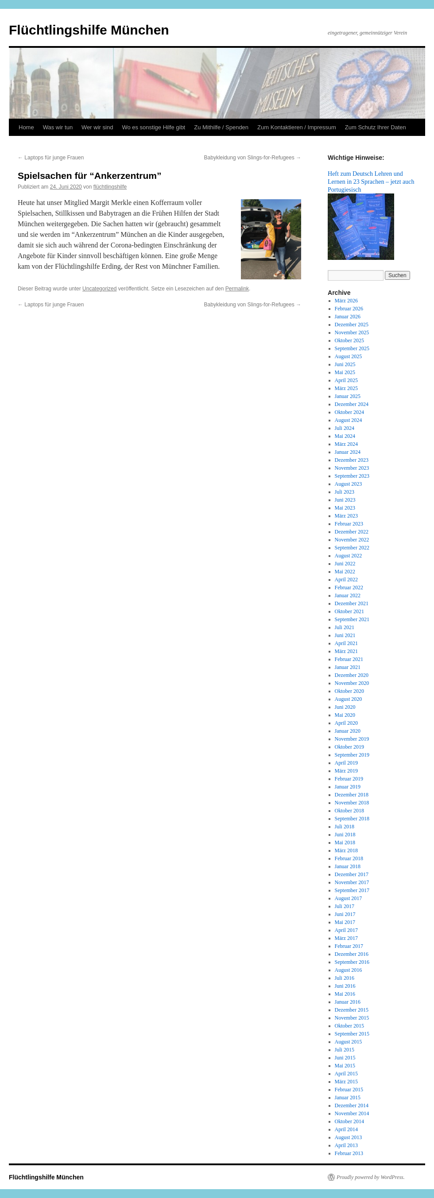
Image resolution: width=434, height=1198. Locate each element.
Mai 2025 (345, 372)
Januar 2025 (347, 396)
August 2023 (348, 484)
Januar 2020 (347, 731)
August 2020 (348, 699)
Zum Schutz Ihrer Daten (375, 127)
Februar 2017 (349, 946)
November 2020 (352, 683)
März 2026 (346, 301)
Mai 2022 (345, 571)
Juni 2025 (345, 364)
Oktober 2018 (349, 811)
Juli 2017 (344, 906)
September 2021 (352, 619)
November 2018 (352, 803)
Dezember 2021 (351, 603)
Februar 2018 (349, 858)
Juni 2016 (345, 986)
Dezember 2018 (351, 795)
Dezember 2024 (351, 404)
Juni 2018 (345, 834)
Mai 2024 (345, 436)
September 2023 (352, 476)
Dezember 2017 (351, 874)
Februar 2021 (349, 659)
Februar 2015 (349, 1089)
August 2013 (348, 1137)
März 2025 (346, 388)
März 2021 (346, 651)
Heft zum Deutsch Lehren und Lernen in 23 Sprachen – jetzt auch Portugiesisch (371, 181)
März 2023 (346, 516)
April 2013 (346, 1145)
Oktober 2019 (349, 747)
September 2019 (352, 755)
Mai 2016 (345, 994)
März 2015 (346, 1081)
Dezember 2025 (351, 324)
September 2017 (352, 890)
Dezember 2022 (351, 532)
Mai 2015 (345, 1066)
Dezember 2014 (351, 1105)
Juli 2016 (344, 978)
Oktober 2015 (349, 1026)
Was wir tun (58, 127)
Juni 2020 (345, 707)
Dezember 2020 (351, 675)
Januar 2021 (347, 667)
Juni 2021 (345, 635)
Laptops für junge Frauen (51, 158)
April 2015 (346, 1073)
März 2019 (346, 771)
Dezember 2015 (351, 1010)
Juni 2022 (345, 563)
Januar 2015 (347, 1097)
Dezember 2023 (351, 460)
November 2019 (352, 739)
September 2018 (352, 818)
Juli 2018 (344, 826)
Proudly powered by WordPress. (371, 1177)
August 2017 (348, 898)
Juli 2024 (344, 428)
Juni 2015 (345, 1058)
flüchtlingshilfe (110, 187)
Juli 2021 (344, 627)
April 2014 (346, 1129)
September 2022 (352, 548)
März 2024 (346, 444)
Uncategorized (99, 289)
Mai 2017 (345, 922)
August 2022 (348, 556)
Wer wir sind (97, 127)
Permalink (237, 289)
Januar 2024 (347, 452)
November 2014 (352, 1113)
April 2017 (346, 930)
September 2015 (352, 1034)
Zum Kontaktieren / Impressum (296, 127)
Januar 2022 (347, 595)
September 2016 (352, 962)
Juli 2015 (344, 1050)
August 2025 (348, 356)
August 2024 (348, 420)
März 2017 (346, 938)
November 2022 (352, 540)
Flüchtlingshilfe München (89, 30)
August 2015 (348, 1042)
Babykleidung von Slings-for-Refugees (252, 158)
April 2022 (346, 579)
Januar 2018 (347, 866)
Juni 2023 (345, 500)
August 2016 (348, 970)
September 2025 (352, 348)
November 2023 (352, 468)
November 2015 (352, 1018)
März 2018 (346, 850)
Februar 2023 (349, 524)
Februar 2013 (349, 1153)
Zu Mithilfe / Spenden (221, 127)
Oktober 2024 (349, 412)
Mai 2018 (345, 842)
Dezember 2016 (351, 954)
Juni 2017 (345, 914)
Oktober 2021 (349, 611)
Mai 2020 (345, 715)
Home (26, 127)
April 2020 (346, 723)
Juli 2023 (344, 492)
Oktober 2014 (349, 1121)
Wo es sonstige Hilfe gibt (153, 127)
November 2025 (352, 332)
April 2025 (346, 380)
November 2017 (352, 882)
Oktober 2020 (349, 691)
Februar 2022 (349, 587)
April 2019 (346, 763)
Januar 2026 (347, 316)
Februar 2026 (349, 308)
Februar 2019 (349, 779)
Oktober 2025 (349, 340)
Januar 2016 (347, 1002)
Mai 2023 (345, 508)
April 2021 (346, 643)
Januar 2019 (347, 787)
